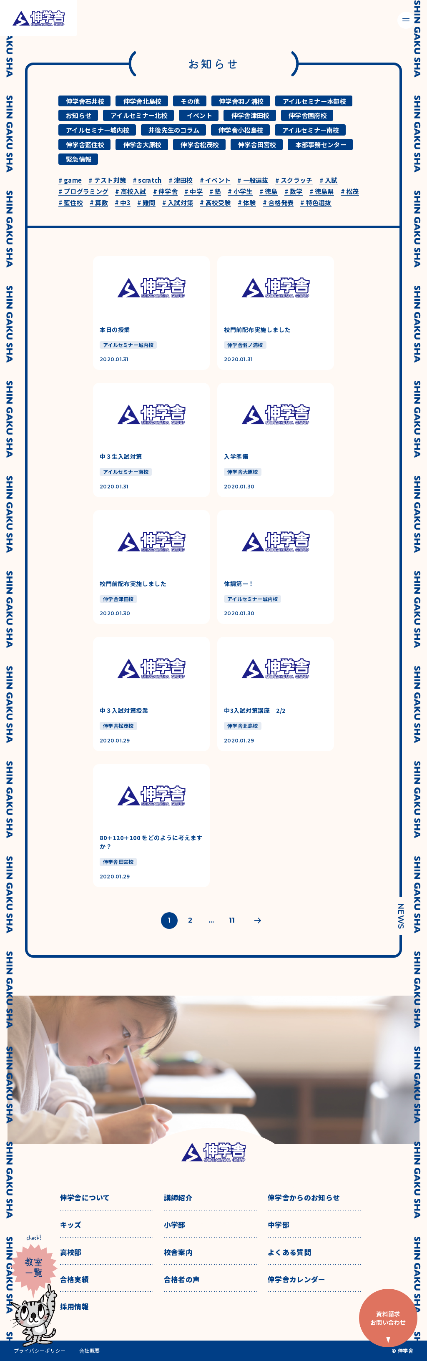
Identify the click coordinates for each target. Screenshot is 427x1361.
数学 (293, 192)
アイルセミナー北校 (139, 115)
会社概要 (89, 1350)
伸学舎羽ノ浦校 (241, 101)
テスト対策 (107, 180)
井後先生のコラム (173, 129)
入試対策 (177, 203)
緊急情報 (78, 159)
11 (232, 920)
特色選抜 (316, 203)
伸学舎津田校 (250, 115)
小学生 (240, 192)
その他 (190, 101)
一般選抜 (253, 180)
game (70, 180)
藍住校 (70, 203)
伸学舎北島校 (142, 101)
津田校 (180, 180)
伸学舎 (165, 192)
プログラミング (83, 192)
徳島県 (321, 192)
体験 (247, 203)
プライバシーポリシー (40, 1350)
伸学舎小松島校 (241, 129)
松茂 (350, 192)
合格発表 (278, 203)
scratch (147, 180)
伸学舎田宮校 (257, 144)
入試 (328, 180)
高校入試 (130, 192)
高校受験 (215, 203)
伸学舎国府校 (308, 115)
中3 (123, 203)
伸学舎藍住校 (85, 144)
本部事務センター (320, 144)
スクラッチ (294, 180)
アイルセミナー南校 (310, 129)
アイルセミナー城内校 (97, 129)
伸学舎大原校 (142, 144)
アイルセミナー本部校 (314, 101)
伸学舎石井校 (85, 101)
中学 (193, 192)
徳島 (268, 192)
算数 (99, 203)
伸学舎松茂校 (200, 144)
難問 (146, 203)
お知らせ (78, 115)
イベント (199, 115)
